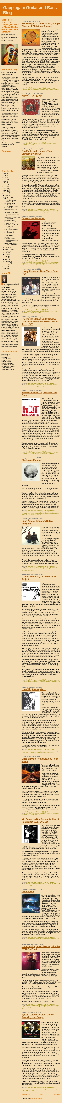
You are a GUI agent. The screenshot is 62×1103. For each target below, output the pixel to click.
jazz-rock (37, 453)
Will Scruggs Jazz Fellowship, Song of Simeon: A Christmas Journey (41, 25)
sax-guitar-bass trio (49, 752)
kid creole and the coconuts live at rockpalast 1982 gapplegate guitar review (41, 884)
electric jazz (42, 210)
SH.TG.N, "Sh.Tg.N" (32, 96)
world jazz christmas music (52, 89)
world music (25, 264)
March (7, 259)
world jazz (56, 212)
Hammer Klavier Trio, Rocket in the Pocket (12, 217)
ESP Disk (4, 357)
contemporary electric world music (45, 262)
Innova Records (6, 359)
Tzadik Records (6, 367)
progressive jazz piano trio (47, 453)
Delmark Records (6, 356)
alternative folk (53, 567)
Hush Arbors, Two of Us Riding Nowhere (11, 222)
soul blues (37, 814)
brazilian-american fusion (32, 210)
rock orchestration (26, 514)
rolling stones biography (38, 384)
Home (41, 1094)
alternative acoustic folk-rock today (40, 567)
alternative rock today (31, 512)
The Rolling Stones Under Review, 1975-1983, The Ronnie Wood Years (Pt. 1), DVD (39, 322)
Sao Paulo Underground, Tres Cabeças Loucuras (37, 152)
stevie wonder (50, 1007)
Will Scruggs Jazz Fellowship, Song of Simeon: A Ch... (10, 200)
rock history (28, 384)
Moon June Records (7, 363)
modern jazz (49, 681)
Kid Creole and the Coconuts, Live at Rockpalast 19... (10, 234)
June (6, 254)
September (8, 249)
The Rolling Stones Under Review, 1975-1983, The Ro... (12, 214)
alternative (28, 567)
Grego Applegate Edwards (11, 284)
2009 (5, 268)
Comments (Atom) (36, 1098)
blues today (34, 813)
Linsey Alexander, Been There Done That (11, 210)
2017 (5, 184)
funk (40, 883)
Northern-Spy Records (8, 366)
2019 (5, 181)
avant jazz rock (29, 143)
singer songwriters (36, 514)
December (8, 195)
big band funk (29, 938)
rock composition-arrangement (51, 513)
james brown (46, 1005)
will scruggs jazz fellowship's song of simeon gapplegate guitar (38, 89)
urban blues (38, 312)
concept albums (41, 512)
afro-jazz (28, 1089)
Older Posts (57, 1094)
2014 (5, 190)
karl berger (33, 1089)
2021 (5, 177)
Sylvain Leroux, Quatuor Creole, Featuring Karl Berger (38, 1016)
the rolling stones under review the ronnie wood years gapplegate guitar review (39, 385)
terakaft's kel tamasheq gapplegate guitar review (40, 263)
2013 (5, 192)
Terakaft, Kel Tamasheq (33, 218)
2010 (5, 266)
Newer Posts (26, 1094)
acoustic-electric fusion (31, 452)
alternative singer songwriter (29, 568)
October (7, 247)
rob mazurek (49, 210)
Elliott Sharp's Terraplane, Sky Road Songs (11, 230)
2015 (5, 188)
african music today (30, 262)
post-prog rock (38, 513)
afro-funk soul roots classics (33, 1005)
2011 (5, 264)
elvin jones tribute (44, 680)
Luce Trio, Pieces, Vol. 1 (34, 689)
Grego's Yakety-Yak (7, 40)
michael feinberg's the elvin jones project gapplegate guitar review (40, 681)
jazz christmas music (31, 88)
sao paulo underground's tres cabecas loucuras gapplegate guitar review (40, 211)
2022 (5, 175)
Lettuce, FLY (28, 891)
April (6, 257)
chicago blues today (31, 311)
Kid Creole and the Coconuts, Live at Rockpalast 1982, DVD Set (40, 820)
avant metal (37, 143)
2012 (5, 193)
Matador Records (6, 361)
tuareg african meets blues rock (50, 263)
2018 (5, 183)
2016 (5, 186)
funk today (36, 938)
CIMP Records (5, 354)
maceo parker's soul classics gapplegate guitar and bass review (40, 1006)
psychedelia (44, 143)
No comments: (51, 87)
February (7, 261)
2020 (5, 179)
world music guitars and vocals (36, 264)
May (6, 256)
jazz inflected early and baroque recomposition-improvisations (41, 751)
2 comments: (50, 679)
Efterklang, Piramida (32, 460)
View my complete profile (9, 346)
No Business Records (7, 364)
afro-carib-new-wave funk (32, 883)
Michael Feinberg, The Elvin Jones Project (12, 225)
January (7, 263)
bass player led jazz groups (33, 680)
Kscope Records (6, 360)
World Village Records (7, 369)
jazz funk (41, 938)
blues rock (28, 813)
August (7, 251)
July (6, 252)
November (8, 197)
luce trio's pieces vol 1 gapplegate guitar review (41, 751)
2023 (5, 174)
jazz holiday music (41, 88)
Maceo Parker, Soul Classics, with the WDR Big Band (11, 240)
